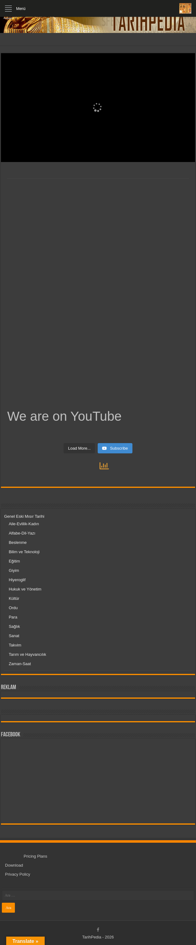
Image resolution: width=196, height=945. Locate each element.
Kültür (14, 598)
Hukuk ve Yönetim (25, 589)
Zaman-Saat (20, 663)
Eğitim (14, 561)
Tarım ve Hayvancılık (27, 654)
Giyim (14, 570)
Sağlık (14, 626)
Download (14, 865)
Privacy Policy (17, 874)
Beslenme (18, 542)
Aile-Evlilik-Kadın (24, 523)
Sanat (14, 635)
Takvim (15, 645)
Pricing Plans (35, 856)
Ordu (13, 607)
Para (13, 617)
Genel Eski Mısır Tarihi (24, 516)
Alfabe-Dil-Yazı (22, 533)
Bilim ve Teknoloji (24, 551)
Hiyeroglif (17, 579)
